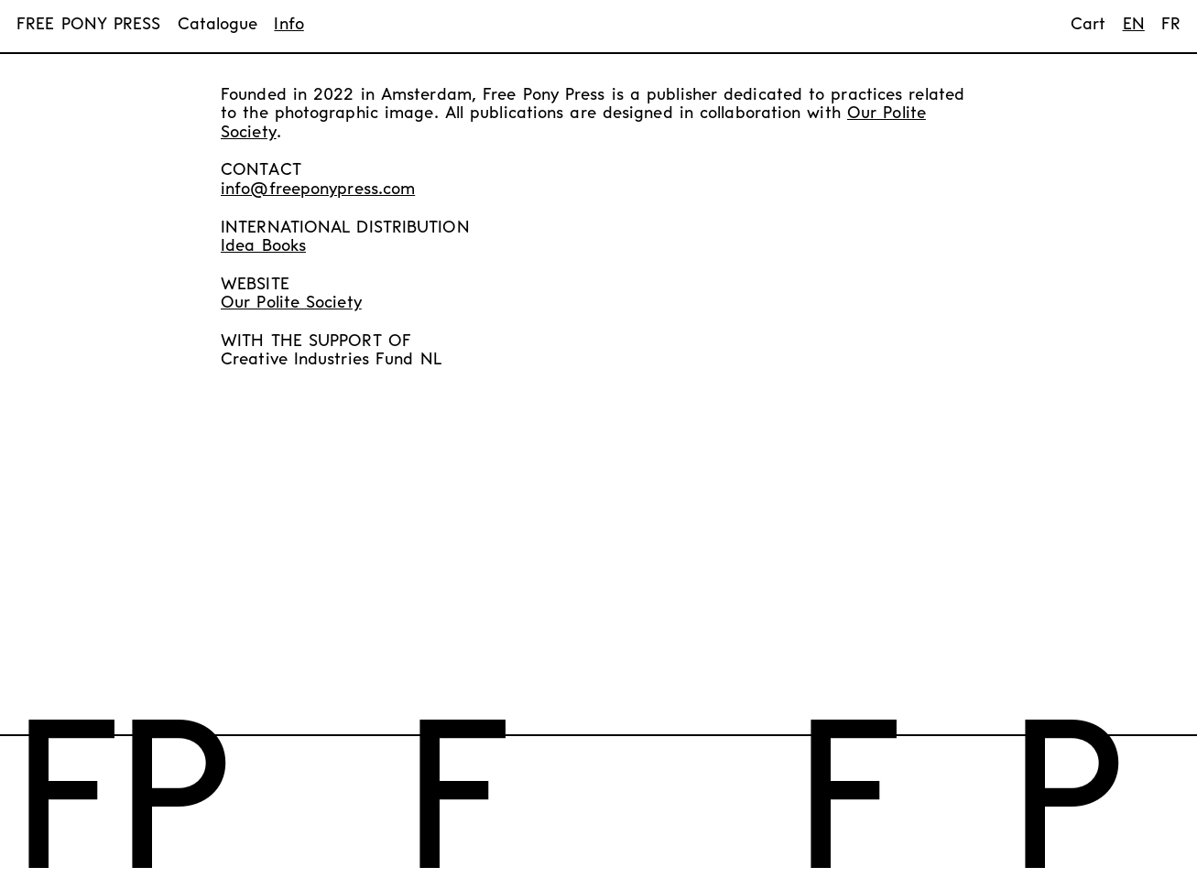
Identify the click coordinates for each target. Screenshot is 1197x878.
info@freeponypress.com (318, 190)
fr (1171, 25)
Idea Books (263, 247)
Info (288, 25)
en (1134, 25)
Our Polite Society (291, 303)
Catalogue (218, 25)
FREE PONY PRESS (88, 25)
